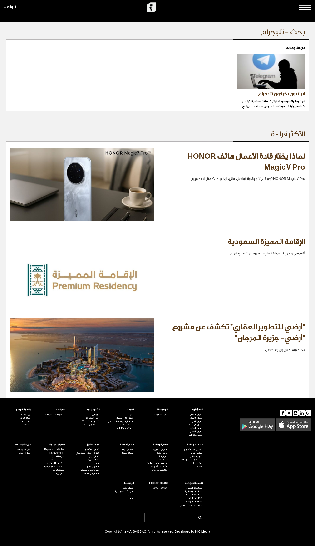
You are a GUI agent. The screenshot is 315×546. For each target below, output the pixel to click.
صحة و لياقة (127, 449)
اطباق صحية (127, 453)
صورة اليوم (24, 453)
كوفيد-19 (162, 409)
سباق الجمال (196, 431)
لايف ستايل (92, 444)
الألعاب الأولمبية (159, 466)
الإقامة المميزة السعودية (266, 242)
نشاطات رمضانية (193, 491)
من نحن (129, 498)
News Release (160, 488)
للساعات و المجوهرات (53, 466)
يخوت (27, 425)
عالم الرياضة (160, 444)
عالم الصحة (127, 444)
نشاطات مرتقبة (194, 483)
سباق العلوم (195, 428)
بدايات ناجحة (126, 425)
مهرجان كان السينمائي (87, 453)
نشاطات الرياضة (193, 495)
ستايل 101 (197, 463)
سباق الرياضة (195, 425)
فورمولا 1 (163, 456)
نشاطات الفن (195, 498)
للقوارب (60, 473)
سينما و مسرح (92, 466)
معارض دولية (57, 444)
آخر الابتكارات (92, 418)
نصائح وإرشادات (125, 428)
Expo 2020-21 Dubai (54, 449)
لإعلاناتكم (128, 488)
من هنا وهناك (23, 444)
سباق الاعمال (195, 414)
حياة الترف (25, 418)
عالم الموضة (195, 444)
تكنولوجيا (93, 409)
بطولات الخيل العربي (191, 505)
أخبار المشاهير (92, 449)
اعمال (130, 409)
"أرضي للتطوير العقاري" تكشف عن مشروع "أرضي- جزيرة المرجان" (238, 332)
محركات (60, 409)
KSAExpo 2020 (56, 453)
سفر (97, 463)
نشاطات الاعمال (194, 488)
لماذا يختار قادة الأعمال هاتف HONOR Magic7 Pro (246, 162)
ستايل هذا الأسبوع (193, 449)
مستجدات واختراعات (54, 414)
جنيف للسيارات (57, 456)
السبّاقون (197, 409)
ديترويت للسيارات (55, 463)
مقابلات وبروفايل (159, 470)
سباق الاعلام (196, 418)
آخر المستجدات (160, 414)
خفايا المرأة (93, 460)
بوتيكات (25, 414)
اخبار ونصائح (196, 456)
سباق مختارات (195, 435)
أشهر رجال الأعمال (124, 418)
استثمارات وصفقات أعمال (120, 421)
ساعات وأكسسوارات (191, 460)
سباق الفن (197, 421)
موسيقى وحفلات (90, 473)
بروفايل (95, 414)
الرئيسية (128, 483)
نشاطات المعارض (193, 501)
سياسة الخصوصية (124, 491)
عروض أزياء (196, 453)
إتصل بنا (129, 495)
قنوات (10, 7)
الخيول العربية (160, 449)
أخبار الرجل (93, 456)
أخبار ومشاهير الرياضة (157, 463)
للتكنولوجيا (58, 470)
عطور (199, 466)
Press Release (158, 483)
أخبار (131, 414)
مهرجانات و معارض (89, 470)
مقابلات (26, 421)
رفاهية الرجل (23, 409)
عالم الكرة (162, 453)
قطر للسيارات (57, 460)
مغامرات (163, 460)
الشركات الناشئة (90, 421)
